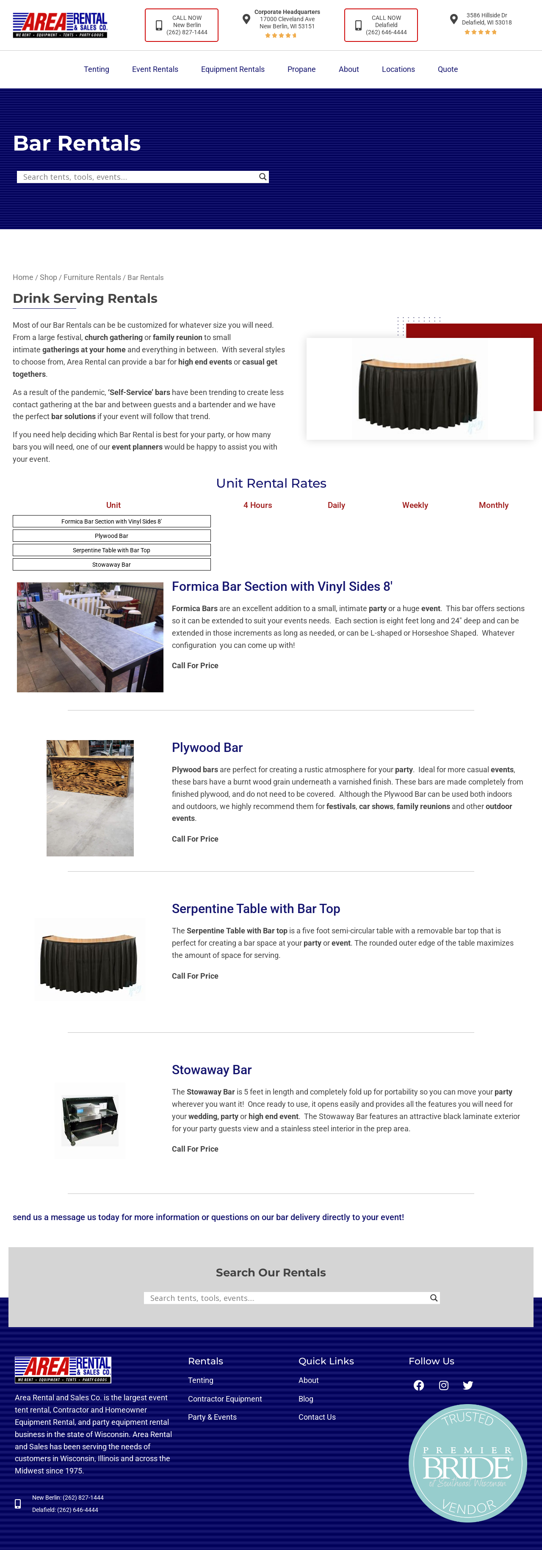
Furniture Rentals (92, 277)
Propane (302, 69)
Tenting (96, 69)
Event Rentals (155, 69)
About (349, 69)
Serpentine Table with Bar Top (111, 550)
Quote (448, 69)
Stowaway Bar (111, 564)
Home (23, 277)
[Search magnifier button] (263, 177)
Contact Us (317, 1417)
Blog (306, 1398)
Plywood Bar (111, 535)
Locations (398, 69)
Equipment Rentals (233, 69)
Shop (48, 277)
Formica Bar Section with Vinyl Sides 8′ (111, 521)
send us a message (49, 1217)
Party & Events (212, 1417)
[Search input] (139, 177)
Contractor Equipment (225, 1398)
